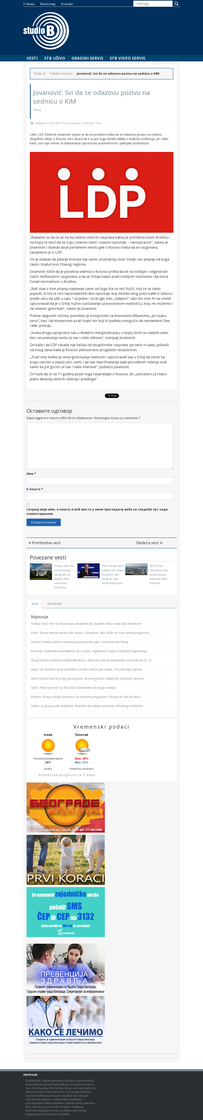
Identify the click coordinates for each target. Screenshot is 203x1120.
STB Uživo (54, 58)
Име (31, 474)
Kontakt (67, 4)
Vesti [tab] (35, 603)
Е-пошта (35, 489)
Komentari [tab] (55, 603)
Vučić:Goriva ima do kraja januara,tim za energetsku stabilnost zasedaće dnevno (87, 678)
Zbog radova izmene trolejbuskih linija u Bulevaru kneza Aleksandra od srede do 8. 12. (91, 660)
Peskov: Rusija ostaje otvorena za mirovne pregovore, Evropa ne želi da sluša (85, 697)
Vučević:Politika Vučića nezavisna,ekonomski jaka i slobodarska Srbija (79, 642)
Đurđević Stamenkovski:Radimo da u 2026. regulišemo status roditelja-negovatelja (89, 651)
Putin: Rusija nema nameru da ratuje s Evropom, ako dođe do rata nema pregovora (113, 574)
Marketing (47, 4)
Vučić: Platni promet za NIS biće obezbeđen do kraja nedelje (73, 687)
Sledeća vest (149, 542)
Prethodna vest (45, 542)
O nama (29, 4)
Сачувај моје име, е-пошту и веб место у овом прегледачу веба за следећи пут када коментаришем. (97, 511)
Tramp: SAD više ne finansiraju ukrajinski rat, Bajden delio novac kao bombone (86, 623)
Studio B (39, 73)
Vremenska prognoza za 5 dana (67, 775)
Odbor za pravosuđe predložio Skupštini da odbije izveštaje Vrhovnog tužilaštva (87, 706)
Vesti (32, 58)
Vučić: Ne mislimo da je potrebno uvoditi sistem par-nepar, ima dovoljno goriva (86, 669)
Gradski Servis (87, 58)
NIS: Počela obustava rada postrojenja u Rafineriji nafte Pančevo (159, 574)
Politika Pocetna (61, 73)
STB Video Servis (127, 58)
